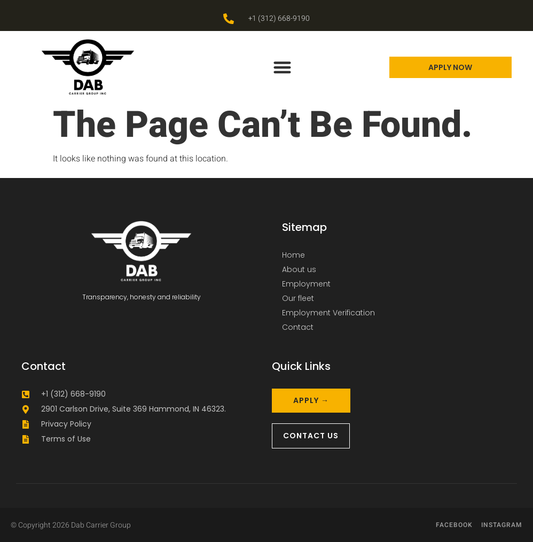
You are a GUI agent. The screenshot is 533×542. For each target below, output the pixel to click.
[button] (283, 67)
